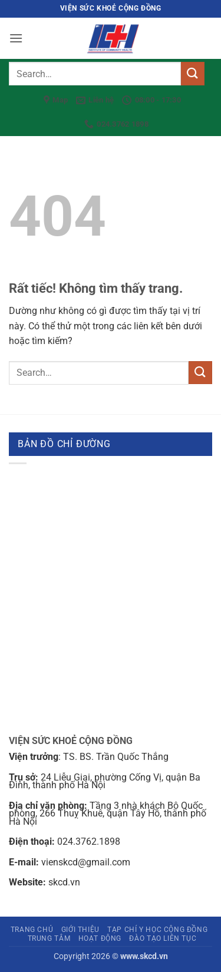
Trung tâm (49, 938)
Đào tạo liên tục (162, 938)
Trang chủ (32, 929)
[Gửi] (192, 73)
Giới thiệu (80, 929)
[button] (16, 38)
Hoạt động (100, 938)
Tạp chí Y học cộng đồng (157, 929)
